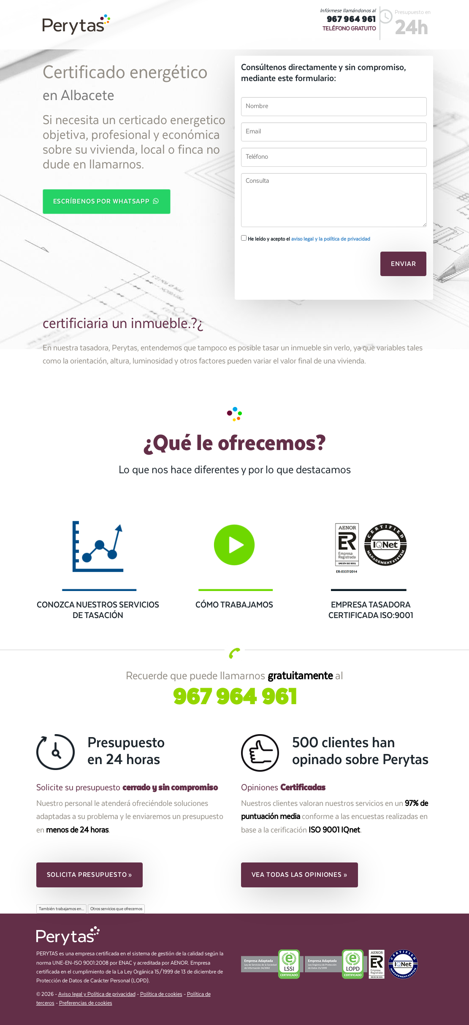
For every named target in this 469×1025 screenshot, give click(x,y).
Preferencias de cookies (85, 1003)
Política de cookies (161, 994)
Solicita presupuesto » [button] (90, 875)
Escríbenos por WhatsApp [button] (106, 201)
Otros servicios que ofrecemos (116, 908)
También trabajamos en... (61, 908)
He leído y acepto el (305, 238)
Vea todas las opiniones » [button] (300, 875)
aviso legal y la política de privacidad (330, 239)
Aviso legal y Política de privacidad (97, 994)
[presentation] (299, 266)
